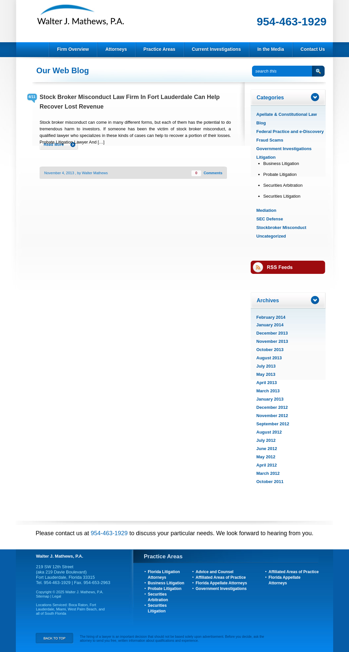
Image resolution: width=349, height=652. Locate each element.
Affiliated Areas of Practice (221, 577)
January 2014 (269, 324)
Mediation (266, 210)
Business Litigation (281, 163)
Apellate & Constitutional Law (286, 114)
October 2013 (269, 349)
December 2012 (272, 407)
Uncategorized (271, 236)
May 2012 (265, 456)
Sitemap (43, 596)
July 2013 (266, 366)
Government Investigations (284, 148)
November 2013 (272, 341)
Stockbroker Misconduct (281, 227)
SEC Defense (269, 218)
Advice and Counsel (215, 572)
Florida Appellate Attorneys (221, 583)
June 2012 (266, 448)
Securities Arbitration (282, 185)
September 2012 (272, 423)
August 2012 (269, 432)
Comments (213, 173)
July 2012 (266, 440)
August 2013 (269, 357)
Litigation (266, 157)
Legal (56, 596)
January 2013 (269, 399)
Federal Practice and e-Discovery (290, 131)
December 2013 (272, 333)
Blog (261, 122)
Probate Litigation (280, 174)
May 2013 (265, 374)
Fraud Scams (269, 140)
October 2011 (269, 481)
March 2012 (268, 473)
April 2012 (266, 465)
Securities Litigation (282, 196)
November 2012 (272, 415)
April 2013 (266, 382)
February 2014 (270, 317)
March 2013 (268, 390)
